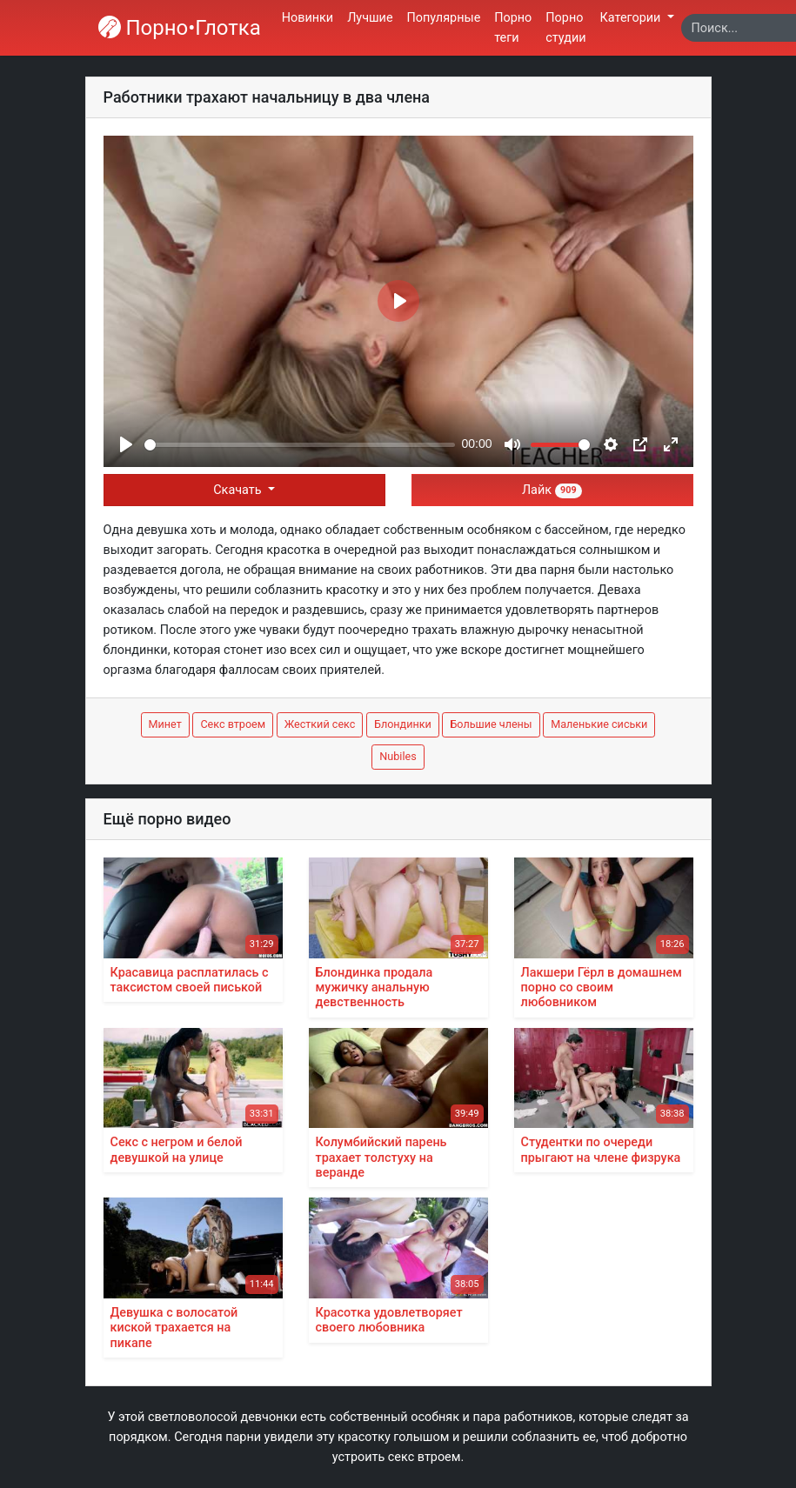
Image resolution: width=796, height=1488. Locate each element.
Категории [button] (632, 17)
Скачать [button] (238, 490)
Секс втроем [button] (232, 724)
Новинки (307, 17)
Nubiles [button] (397, 756)
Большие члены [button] (491, 724)
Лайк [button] (552, 490)
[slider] (299, 445)
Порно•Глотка (179, 28)
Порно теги (513, 27)
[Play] (126, 444)
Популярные (444, 17)
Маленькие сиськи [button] (599, 724)
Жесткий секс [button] (320, 724)
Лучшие (369, 17)
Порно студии (565, 27)
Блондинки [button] (402, 724)
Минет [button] (165, 724)
